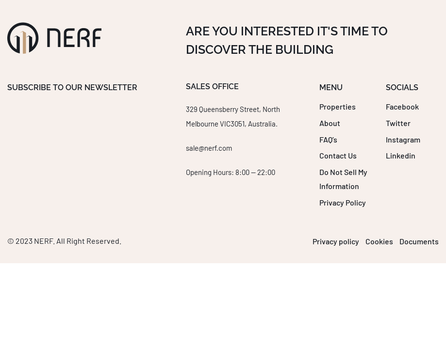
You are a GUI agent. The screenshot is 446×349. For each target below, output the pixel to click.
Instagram (403, 139)
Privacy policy (336, 241)
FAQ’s (328, 139)
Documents (419, 241)
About (329, 122)
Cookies (379, 241)
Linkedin (400, 155)
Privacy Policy (342, 202)
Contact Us (338, 155)
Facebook (402, 106)
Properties (337, 106)
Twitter (398, 122)
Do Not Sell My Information (343, 178)
